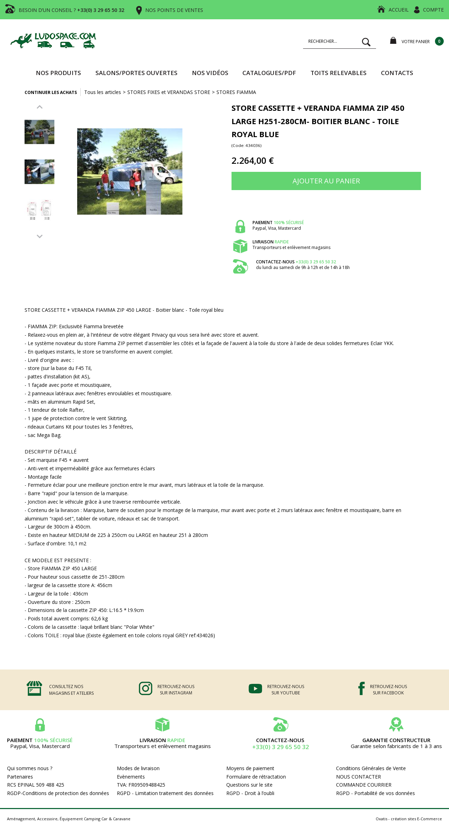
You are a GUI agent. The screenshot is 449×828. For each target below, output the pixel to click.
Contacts (397, 73)
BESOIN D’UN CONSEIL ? (71, 10)
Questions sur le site (249, 784)
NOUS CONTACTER (358, 776)
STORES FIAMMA (236, 92)
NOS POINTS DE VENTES (174, 10)
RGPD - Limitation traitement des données (165, 793)
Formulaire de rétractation (256, 776)
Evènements (131, 776)
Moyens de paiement (250, 768)
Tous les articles (102, 92)
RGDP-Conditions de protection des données (58, 793)
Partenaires (20, 776)
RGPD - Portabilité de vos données (375, 793)
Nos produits (58, 73)
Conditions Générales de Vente (371, 768)
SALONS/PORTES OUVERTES (136, 73)
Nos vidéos (210, 73)
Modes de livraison (138, 768)
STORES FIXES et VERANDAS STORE (168, 92)
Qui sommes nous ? (29, 768)
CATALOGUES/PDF (269, 73)
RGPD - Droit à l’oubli (250, 793)
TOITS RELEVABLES (338, 73)
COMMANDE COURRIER (363, 784)
